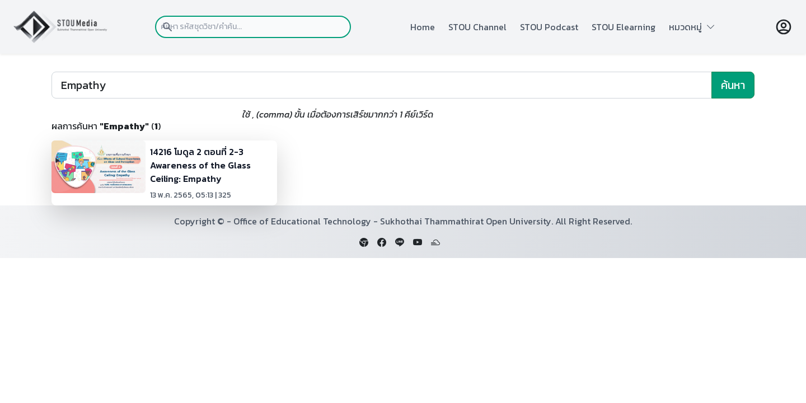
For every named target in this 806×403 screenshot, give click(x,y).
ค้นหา (733, 85)
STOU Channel (477, 27)
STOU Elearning (623, 27)
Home (422, 27)
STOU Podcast (549, 27)
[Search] (381, 85)
